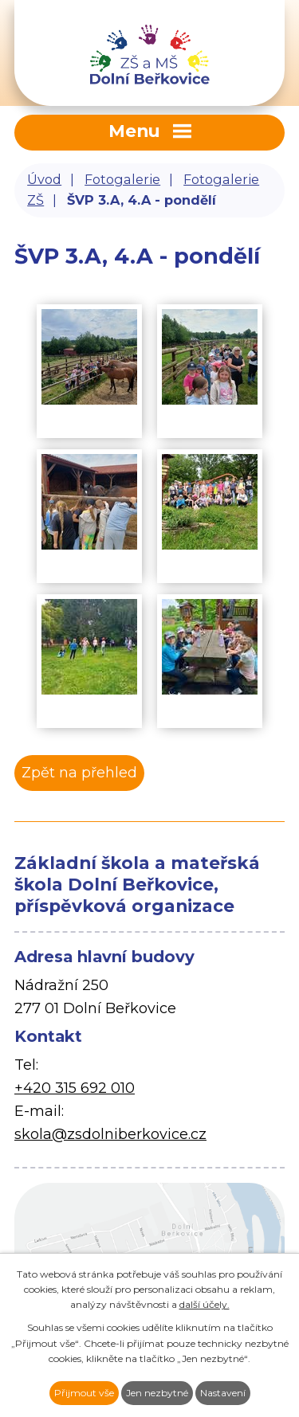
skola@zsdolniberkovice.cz (110, 1134)
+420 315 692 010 (74, 1088)
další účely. (204, 1304)
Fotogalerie (122, 179)
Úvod (44, 179)
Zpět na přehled (79, 772)
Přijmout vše (84, 1393)
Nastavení (223, 1393)
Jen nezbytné (157, 1393)
